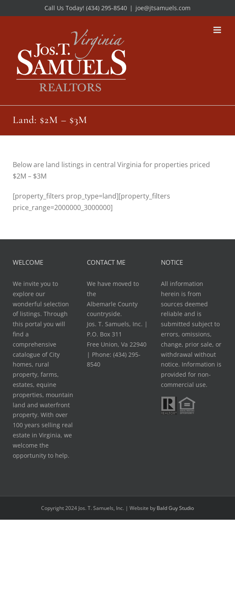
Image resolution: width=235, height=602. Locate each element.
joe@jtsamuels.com (163, 8)
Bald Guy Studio (175, 508)
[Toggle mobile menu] (217, 29)
